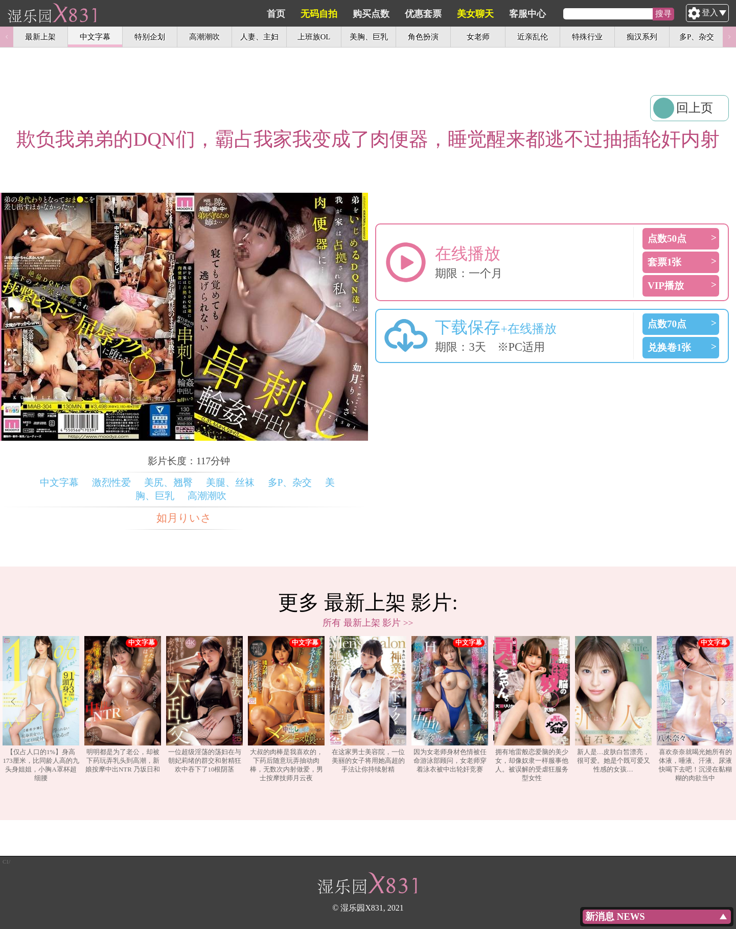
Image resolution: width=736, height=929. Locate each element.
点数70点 (667, 324)
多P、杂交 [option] (696, 36)
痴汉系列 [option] (642, 36)
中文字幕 (59, 482)
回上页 (694, 108)
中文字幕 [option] (95, 36)
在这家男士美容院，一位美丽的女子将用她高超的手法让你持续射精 (368, 704)
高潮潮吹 (207, 495)
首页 (324, 14)
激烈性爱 (111, 482)
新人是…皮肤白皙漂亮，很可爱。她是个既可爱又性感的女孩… (613, 704)
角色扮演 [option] (423, 36)
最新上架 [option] (40, 36)
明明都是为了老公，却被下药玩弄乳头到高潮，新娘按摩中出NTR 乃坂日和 (122, 704)
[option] (41, 709)
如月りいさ (184, 518)
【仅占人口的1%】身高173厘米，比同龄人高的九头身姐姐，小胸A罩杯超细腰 (41, 708)
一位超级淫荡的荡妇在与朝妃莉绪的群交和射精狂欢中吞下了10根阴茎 (204, 704)
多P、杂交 (290, 482)
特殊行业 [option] (587, 36)
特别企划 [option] (149, 36)
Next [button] (729, 37)
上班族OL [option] (313, 36)
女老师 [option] (478, 36)
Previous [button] (6, 37)
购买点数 (419, 14)
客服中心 (576, 14)
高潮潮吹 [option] (204, 36)
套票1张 (665, 262)
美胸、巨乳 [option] (369, 36)
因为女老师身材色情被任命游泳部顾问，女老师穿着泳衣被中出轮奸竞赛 (449, 704)
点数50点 (667, 238)
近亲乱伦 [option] (532, 36)
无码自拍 (367, 14)
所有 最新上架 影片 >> (368, 623)
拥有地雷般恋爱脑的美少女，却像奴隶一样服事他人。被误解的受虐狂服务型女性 (531, 708)
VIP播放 (666, 285)
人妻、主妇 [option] (259, 36)
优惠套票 (471, 14)
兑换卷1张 (670, 347)
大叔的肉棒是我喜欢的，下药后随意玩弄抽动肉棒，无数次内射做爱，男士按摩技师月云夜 (286, 708)
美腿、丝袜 (230, 482)
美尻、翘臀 (168, 482)
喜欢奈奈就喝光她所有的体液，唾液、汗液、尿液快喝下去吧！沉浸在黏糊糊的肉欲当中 (695, 708)
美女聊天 (523, 14)
